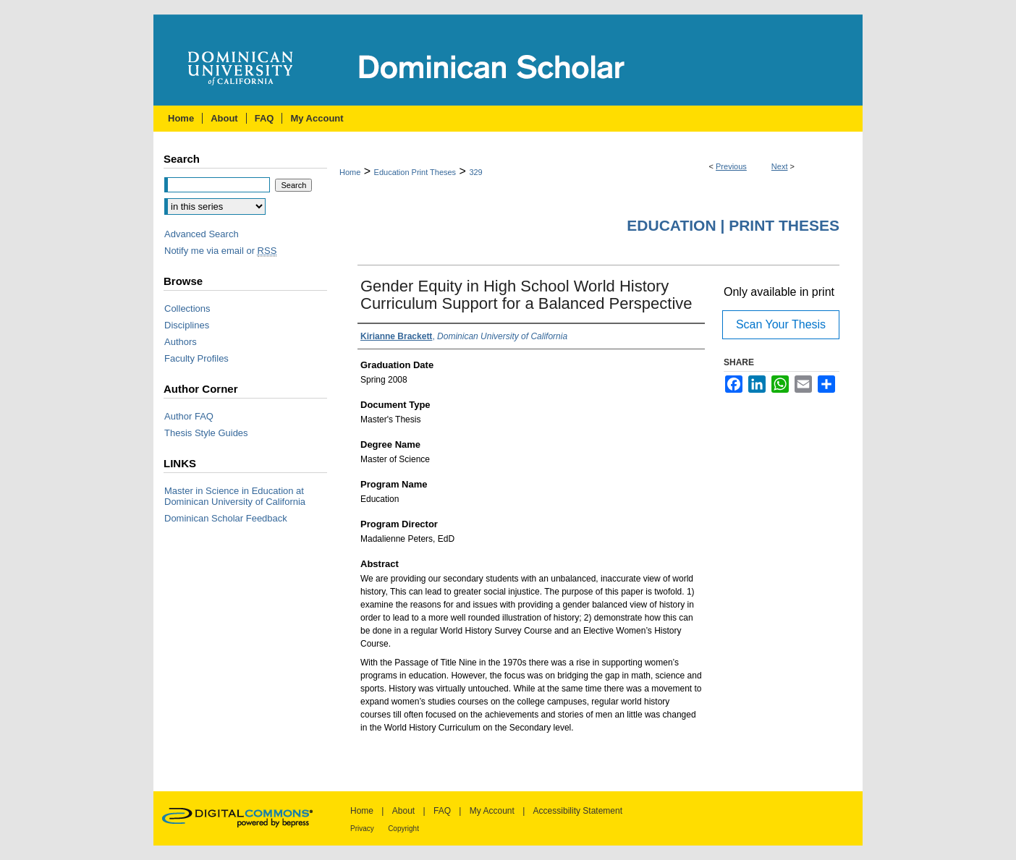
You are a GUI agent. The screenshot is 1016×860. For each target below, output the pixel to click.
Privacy (362, 829)
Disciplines (186, 325)
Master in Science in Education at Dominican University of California (234, 496)
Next (779, 166)
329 (475, 172)
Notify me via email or (220, 250)
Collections (187, 308)
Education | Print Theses (733, 225)
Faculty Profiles (196, 358)
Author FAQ (188, 416)
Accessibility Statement (577, 811)
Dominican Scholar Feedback (225, 518)
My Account (492, 811)
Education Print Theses (415, 172)
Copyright (403, 829)
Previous (731, 166)
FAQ (442, 811)
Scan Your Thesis (781, 324)
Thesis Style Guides (206, 432)
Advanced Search (201, 234)
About (403, 811)
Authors (180, 341)
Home (349, 172)
